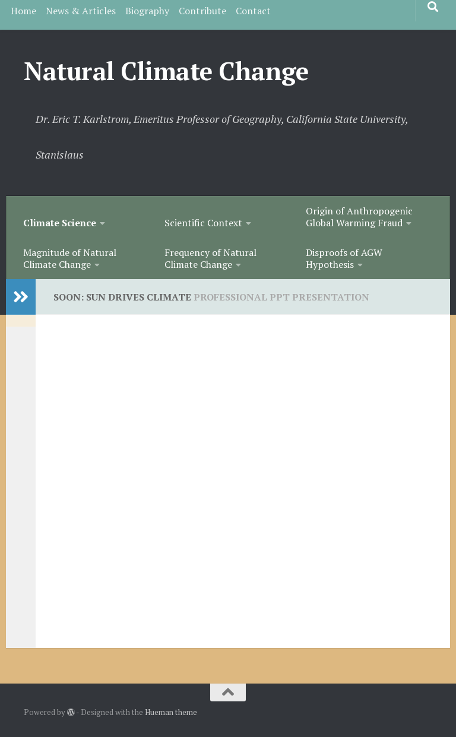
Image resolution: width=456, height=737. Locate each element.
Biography (147, 10)
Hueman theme (171, 712)
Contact (253, 10)
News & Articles (81, 10)
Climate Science (59, 222)
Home (23, 10)
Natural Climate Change (166, 70)
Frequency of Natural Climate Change (210, 258)
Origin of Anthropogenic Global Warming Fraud (359, 216)
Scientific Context (203, 222)
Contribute (202, 10)
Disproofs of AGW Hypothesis (344, 258)
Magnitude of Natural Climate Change (69, 258)
